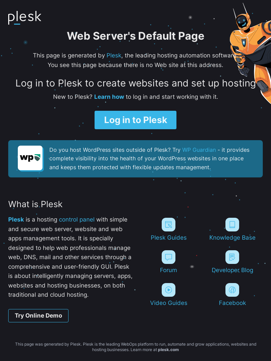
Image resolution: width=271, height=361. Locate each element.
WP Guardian (199, 149)
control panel (77, 219)
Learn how (109, 96)
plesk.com (168, 349)
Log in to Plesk (135, 120)
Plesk (114, 55)
